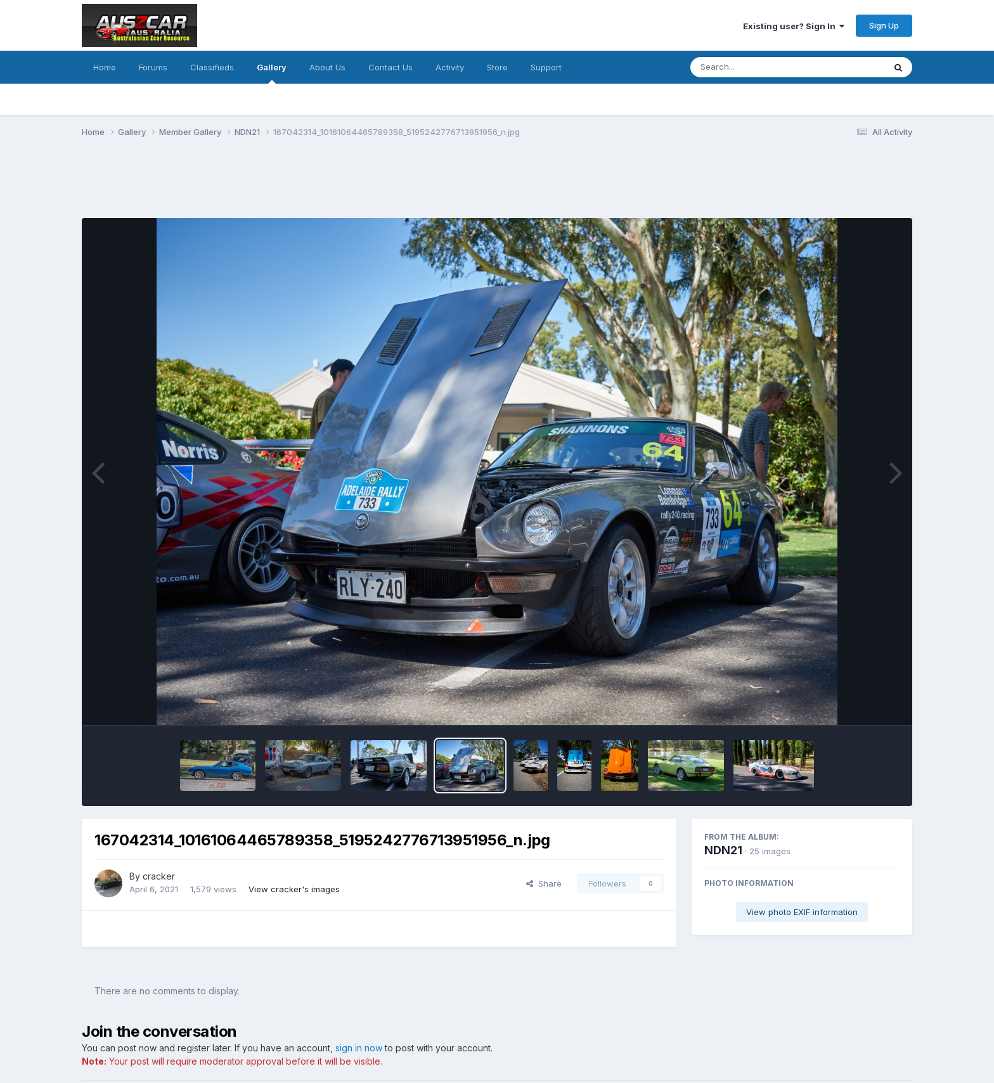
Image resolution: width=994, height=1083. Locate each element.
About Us (327, 67)
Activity (450, 67)
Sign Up (884, 25)
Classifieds (212, 67)
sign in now (358, 1047)
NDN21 (723, 850)
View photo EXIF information (802, 912)
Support (546, 67)
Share (544, 883)
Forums (153, 67)
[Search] (752, 67)
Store (497, 67)
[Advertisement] (312, 185)
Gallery (272, 73)
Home (104, 67)
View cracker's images (294, 889)
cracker (159, 876)
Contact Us (390, 67)
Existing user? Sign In (793, 26)
